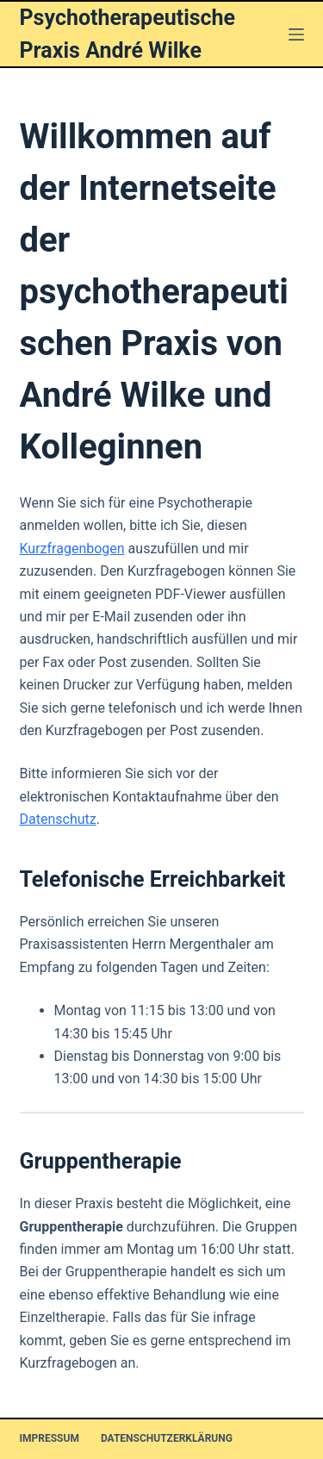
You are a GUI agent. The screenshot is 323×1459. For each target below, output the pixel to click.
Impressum (49, 1438)
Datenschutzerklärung (167, 1438)
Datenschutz (58, 819)
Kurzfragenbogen (72, 548)
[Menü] (296, 34)
